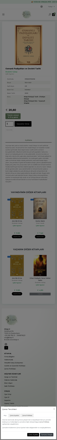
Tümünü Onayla (46, 435)
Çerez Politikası (44, 422)
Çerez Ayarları (33, 435)
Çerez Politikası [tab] (27, 415)
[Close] (54, 409)
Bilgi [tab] (5, 415)
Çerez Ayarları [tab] (14, 415)
